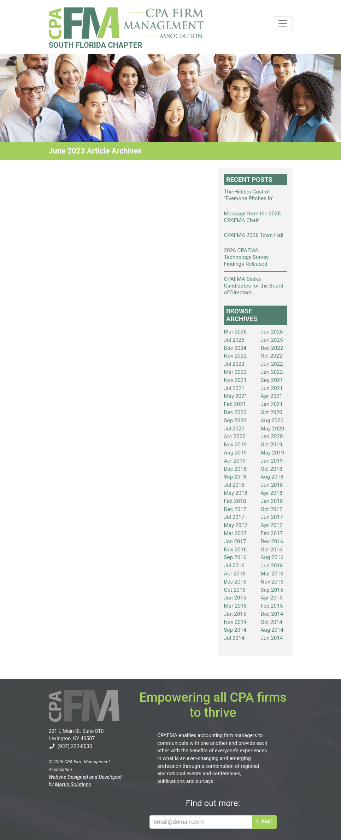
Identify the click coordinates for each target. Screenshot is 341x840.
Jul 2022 (234, 364)
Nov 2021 (235, 380)
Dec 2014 (272, 614)
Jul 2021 (234, 388)
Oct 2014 (271, 622)
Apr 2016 (235, 573)
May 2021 (236, 396)
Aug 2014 (272, 630)
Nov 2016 (235, 549)
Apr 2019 (235, 461)
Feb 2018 (235, 501)
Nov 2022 (235, 356)
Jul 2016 (234, 565)
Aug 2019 (235, 453)
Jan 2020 (272, 436)
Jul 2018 (234, 485)
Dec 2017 (235, 509)
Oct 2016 (271, 549)
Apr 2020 (235, 436)
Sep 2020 (235, 420)
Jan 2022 (272, 372)
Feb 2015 (272, 606)
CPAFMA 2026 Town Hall (253, 235)
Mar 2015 (235, 606)
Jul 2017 (234, 517)
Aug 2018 (272, 477)
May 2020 (272, 428)
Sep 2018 (235, 477)
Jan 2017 (235, 541)
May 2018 (236, 493)
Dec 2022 (272, 348)
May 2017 (236, 525)
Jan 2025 (272, 340)
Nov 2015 (272, 582)
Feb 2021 (235, 404)
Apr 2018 (272, 493)
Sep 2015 (272, 590)
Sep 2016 (235, 557)
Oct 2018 (271, 469)
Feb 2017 (272, 533)
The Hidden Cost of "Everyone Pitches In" (249, 195)
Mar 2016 (272, 573)
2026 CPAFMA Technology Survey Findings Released (246, 257)
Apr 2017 (272, 525)
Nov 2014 (235, 622)
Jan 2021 (272, 404)
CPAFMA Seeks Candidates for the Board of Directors (253, 286)
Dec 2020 (235, 412)
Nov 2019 (235, 444)
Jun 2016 (272, 565)
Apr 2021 (272, 396)
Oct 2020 (271, 412)
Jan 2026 (272, 332)
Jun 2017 (272, 517)
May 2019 (272, 453)
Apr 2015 (272, 598)
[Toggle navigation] (283, 23)
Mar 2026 (235, 332)
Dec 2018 (235, 469)
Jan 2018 (272, 501)
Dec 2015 (235, 582)
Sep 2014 (235, 630)
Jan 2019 (272, 461)
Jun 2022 (272, 364)
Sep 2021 (272, 380)
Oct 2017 (271, 509)
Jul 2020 (234, 428)
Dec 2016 (272, 541)
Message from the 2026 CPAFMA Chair (252, 217)
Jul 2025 (234, 340)
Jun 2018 (272, 485)
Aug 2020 (272, 420)
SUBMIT (264, 821)
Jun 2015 (235, 598)
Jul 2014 (234, 638)
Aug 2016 (272, 557)
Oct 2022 (271, 356)
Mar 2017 (235, 533)
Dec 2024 (235, 348)
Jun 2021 (272, 388)
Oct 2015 (235, 590)
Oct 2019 (271, 444)
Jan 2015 (235, 614)
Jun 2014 (272, 638)
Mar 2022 (235, 372)
